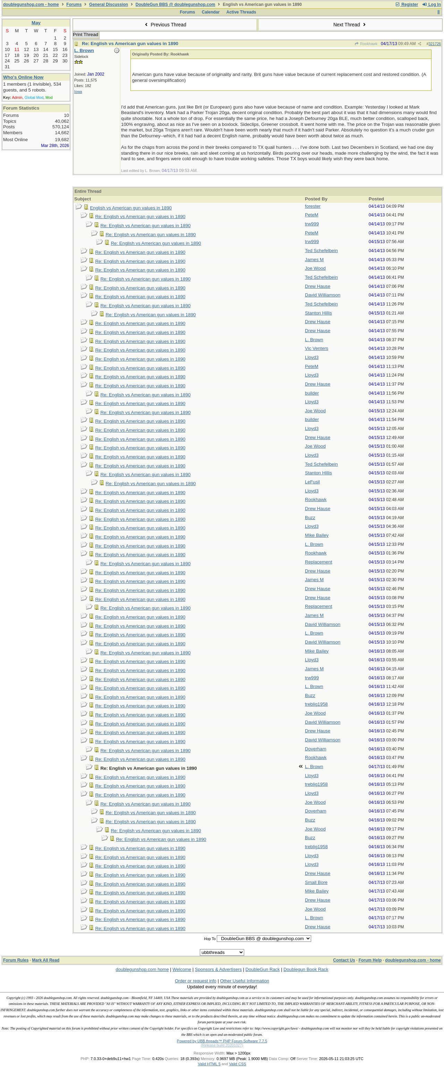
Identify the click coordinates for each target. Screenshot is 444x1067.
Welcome (181, 969)
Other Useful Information (244, 980)
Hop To (210, 939)
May (36, 22)
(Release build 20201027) (222, 1045)
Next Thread (350, 24)
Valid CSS (237, 1064)
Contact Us (344, 960)
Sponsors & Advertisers (218, 969)
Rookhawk (366, 44)
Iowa (78, 91)
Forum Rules (15, 960)
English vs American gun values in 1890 (131, 207)
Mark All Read (45, 960)
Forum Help (370, 960)
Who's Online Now (23, 77)
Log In (431, 4)
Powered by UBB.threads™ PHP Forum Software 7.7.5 (222, 1041)
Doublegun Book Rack (305, 969)
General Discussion (108, 4)
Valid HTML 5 (209, 1064)
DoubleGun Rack (263, 969)
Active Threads (241, 12)
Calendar (211, 12)
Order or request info (195, 980)
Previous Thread (164, 24)
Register (406, 4)
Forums (74, 4)
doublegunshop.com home (142, 969)
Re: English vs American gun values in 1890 (130, 43)
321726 (434, 44)
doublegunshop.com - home (31, 4)
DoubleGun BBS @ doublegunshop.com (175, 4)
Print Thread (85, 34)
